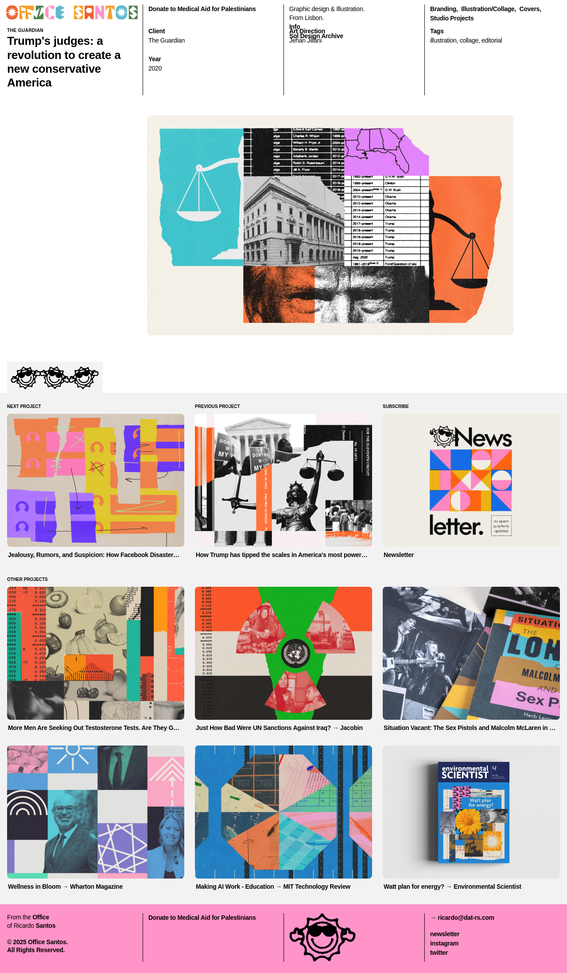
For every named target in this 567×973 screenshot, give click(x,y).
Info (294, 26)
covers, (530, 8)
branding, (444, 8)
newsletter (444, 934)
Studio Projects (452, 18)
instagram (444, 943)
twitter (439, 952)
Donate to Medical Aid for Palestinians (202, 8)
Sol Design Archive (316, 35)
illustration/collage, (488, 8)
